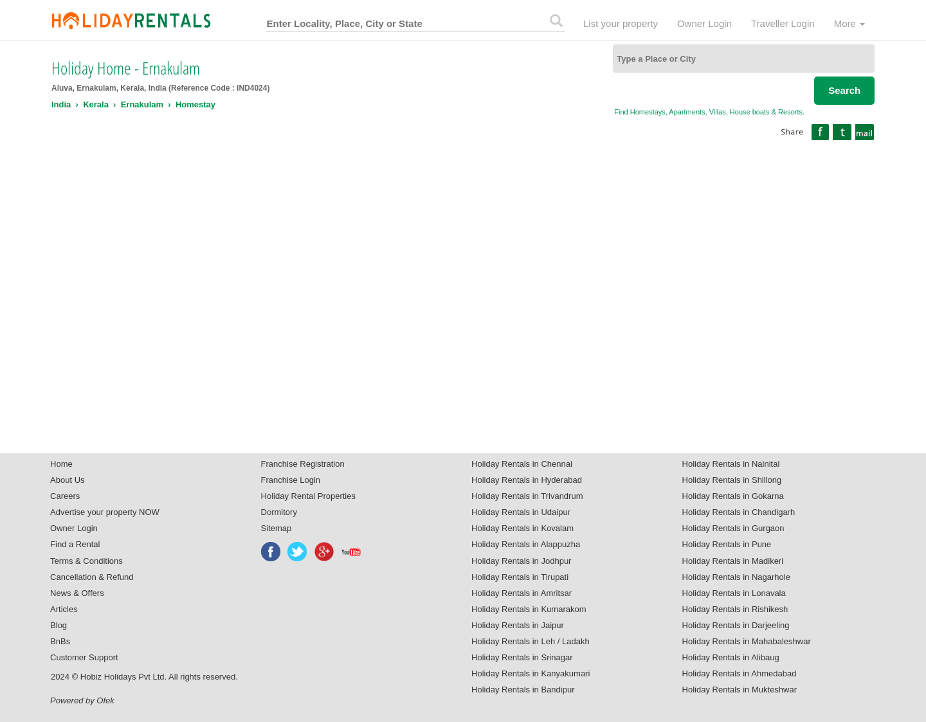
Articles (64, 609)
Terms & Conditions (86, 561)
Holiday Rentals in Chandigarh (738, 512)
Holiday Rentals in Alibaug (730, 657)
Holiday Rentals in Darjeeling (736, 625)
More (849, 23)
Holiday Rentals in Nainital (731, 464)
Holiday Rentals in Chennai (521, 464)
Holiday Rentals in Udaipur (520, 512)
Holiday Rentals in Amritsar (521, 593)
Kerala (96, 104)
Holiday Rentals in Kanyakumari (530, 673)
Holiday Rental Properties (308, 496)
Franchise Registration (303, 464)
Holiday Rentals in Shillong (732, 480)
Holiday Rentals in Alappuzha (525, 544)
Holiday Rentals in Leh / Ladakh (530, 641)
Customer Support (84, 657)
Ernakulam (142, 104)
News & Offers (77, 593)
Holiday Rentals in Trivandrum (527, 496)
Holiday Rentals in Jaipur (517, 625)
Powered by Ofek (82, 700)
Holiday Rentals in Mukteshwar (739, 689)
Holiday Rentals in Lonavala (734, 593)
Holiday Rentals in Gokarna (733, 496)
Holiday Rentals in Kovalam (522, 528)
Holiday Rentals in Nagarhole (736, 577)
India (61, 104)
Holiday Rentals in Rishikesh (735, 609)
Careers (65, 496)
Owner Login (704, 23)
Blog (58, 625)
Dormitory (279, 512)
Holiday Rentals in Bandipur (522, 689)
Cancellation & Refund (91, 577)
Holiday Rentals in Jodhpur (521, 561)
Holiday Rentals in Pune (727, 544)
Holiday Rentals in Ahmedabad (739, 673)
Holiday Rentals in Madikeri (733, 561)
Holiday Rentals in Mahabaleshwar (746, 641)
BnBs (60, 641)
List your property (620, 23)
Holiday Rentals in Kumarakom (528, 609)
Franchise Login (291, 480)
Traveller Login (783, 23)
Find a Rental (75, 544)
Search (844, 90)
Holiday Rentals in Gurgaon (733, 528)
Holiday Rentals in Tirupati (519, 577)
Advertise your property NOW (104, 512)
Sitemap (276, 528)
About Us (67, 480)
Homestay (195, 104)
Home (61, 464)
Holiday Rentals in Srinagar (522, 657)
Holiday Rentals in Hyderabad (526, 480)
